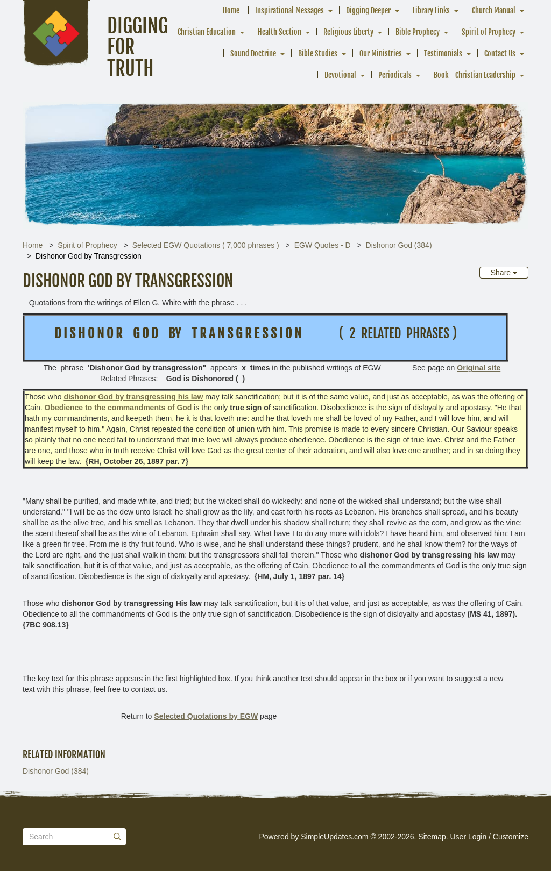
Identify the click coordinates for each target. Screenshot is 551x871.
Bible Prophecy (417, 32)
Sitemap (432, 836)
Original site (478, 367)
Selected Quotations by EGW (206, 716)
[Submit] (117, 836)
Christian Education (207, 32)
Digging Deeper (368, 10)
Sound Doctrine (253, 53)
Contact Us (499, 53)
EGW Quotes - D (322, 245)
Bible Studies (317, 53)
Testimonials (443, 53)
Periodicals (395, 75)
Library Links (431, 10)
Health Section (279, 32)
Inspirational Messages (289, 10)
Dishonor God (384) (399, 245)
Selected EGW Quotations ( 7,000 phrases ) (205, 245)
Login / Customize (498, 836)
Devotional (340, 75)
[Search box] (74, 836)
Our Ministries (380, 53)
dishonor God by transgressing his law (133, 396)
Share (504, 272)
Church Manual (493, 10)
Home (231, 10)
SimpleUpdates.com (334, 836)
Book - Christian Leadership (474, 75)
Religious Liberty (348, 32)
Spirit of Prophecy (488, 32)
